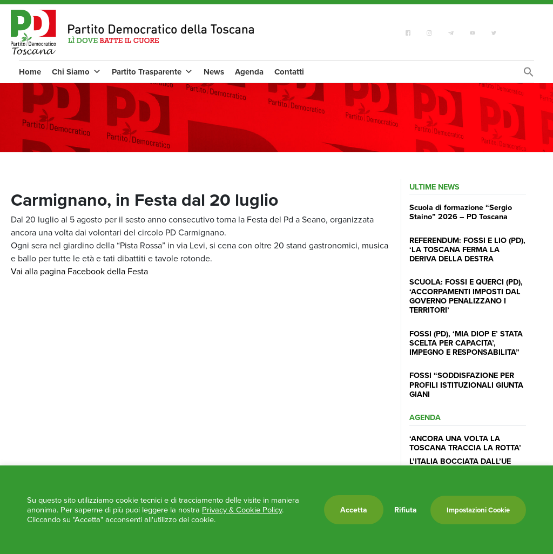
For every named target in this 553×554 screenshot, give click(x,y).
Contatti (289, 72)
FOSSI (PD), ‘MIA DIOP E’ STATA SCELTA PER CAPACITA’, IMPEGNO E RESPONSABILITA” (466, 343)
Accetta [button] (353, 509)
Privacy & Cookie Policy (242, 510)
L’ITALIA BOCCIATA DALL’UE (460, 461)
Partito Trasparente (152, 72)
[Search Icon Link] (528, 74)
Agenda (249, 72)
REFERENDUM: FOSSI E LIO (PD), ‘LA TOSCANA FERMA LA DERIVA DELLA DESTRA (467, 249)
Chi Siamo (76, 72)
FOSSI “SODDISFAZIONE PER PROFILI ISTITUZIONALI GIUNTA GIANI (466, 384)
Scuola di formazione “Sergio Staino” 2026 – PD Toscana (460, 211)
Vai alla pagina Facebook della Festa (79, 271)
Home (30, 72)
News (214, 72)
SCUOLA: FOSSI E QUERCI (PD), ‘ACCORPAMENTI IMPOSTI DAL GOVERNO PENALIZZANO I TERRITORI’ (466, 295)
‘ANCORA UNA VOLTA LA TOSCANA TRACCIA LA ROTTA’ (465, 443)
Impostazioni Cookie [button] (478, 510)
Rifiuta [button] (405, 510)
